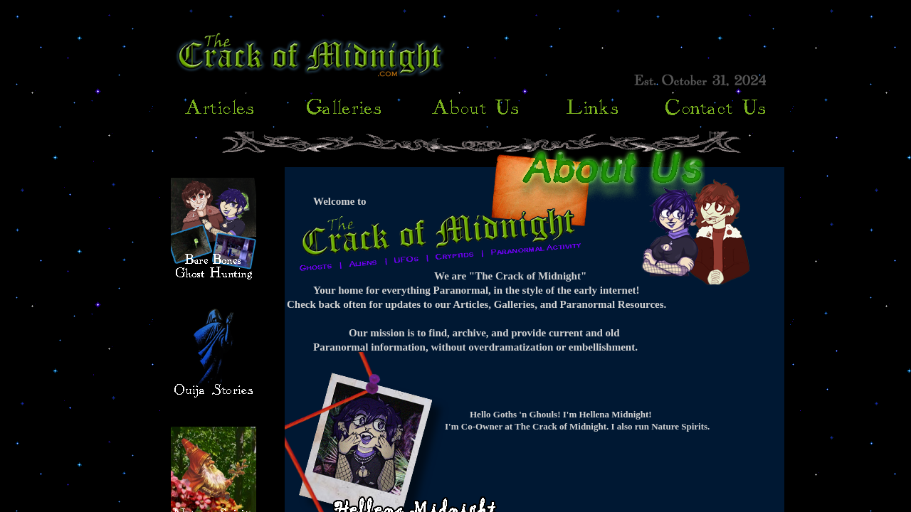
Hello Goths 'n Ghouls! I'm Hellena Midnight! (561, 414)
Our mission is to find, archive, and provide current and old (484, 332)
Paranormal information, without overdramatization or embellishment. (475, 347)
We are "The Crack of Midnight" (510, 276)
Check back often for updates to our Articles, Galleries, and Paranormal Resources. (476, 304)
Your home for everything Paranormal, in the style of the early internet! (476, 290)
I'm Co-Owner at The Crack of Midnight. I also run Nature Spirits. (577, 426)
